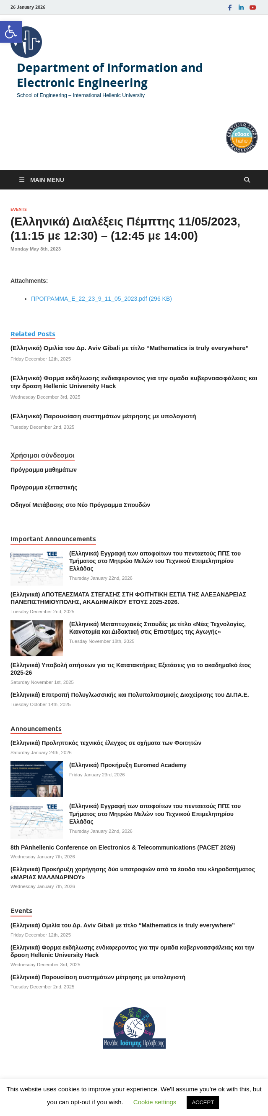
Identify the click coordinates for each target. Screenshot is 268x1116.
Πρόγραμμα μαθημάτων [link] (43, 469)
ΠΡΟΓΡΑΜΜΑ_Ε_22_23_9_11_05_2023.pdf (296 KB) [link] (101, 298)
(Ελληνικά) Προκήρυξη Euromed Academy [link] (128, 765)
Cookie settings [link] (155, 1102)
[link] (11, 32)
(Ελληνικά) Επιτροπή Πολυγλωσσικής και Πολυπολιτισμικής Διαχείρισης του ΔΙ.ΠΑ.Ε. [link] (129, 694)
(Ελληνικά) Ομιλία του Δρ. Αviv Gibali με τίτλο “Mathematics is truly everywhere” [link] (129, 348)
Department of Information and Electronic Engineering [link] (110, 75)
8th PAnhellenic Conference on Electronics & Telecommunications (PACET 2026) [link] (122, 847)
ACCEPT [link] (203, 1102)
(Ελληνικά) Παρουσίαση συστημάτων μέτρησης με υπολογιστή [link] (103, 416)
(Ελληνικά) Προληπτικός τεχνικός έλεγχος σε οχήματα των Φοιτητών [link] (105, 743)
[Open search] (247, 180)
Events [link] (18, 209)
